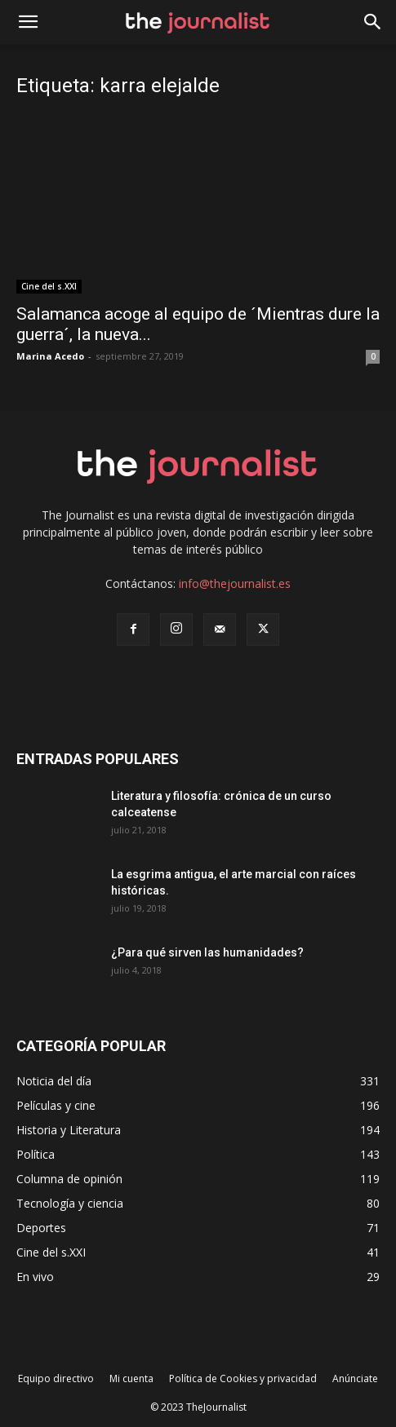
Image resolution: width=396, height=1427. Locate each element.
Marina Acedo (50, 356)
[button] (373, 22)
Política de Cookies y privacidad (243, 1378)
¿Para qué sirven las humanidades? (207, 952)
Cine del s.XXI (49, 286)
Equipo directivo (56, 1378)
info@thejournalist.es (235, 583)
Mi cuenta (131, 1378)
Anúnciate (355, 1378)
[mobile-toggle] (28, 22)
